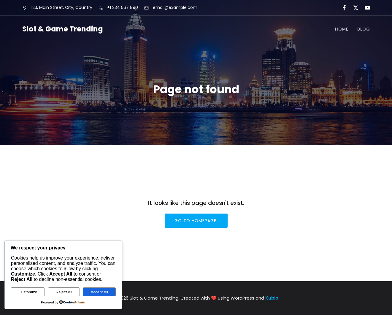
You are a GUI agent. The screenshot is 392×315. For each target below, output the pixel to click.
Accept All (99, 292)
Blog (363, 29)
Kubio (271, 298)
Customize (27, 292)
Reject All (64, 292)
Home (341, 29)
